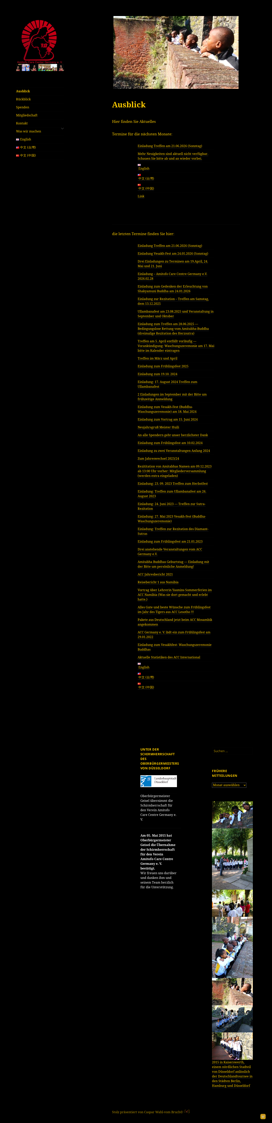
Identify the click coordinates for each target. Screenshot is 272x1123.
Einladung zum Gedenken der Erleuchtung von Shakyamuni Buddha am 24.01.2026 (173, 288)
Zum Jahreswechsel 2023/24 (158, 458)
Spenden (22, 107)
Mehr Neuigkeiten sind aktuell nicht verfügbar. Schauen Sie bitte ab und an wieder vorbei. (173, 156)
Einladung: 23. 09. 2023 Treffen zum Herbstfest (173, 483)
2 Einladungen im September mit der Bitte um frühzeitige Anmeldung (172, 396)
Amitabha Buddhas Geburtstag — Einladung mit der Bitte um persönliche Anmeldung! (173, 564)
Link (141, 196)
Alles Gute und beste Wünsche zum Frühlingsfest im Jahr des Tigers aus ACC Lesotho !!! (174, 609)
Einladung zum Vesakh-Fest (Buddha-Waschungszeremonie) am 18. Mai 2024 (167, 409)
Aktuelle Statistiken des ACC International (169, 657)
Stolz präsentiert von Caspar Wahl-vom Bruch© (148, 1112)
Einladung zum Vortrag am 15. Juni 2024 (168, 419)
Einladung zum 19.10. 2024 (157, 374)
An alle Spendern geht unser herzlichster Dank (173, 435)
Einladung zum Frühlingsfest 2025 (163, 366)
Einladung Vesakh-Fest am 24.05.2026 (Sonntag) (173, 253)
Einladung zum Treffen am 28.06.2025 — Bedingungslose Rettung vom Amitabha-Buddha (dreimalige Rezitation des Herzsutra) (173, 328)
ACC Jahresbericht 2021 (155, 574)
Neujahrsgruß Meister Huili (158, 427)
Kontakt (22, 123)
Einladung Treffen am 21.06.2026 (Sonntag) (170, 146)
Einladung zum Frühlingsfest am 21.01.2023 (170, 541)
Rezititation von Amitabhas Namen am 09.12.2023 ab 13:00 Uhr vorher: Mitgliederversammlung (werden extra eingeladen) (175, 471)
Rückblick (23, 99)
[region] (40, 67)
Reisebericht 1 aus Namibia (158, 582)
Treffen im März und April (157, 358)
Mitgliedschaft (27, 115)
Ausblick (23, 91)
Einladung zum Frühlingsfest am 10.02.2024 (170, 443)
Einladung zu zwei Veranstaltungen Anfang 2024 (174, 451)
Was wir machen (28, 131)
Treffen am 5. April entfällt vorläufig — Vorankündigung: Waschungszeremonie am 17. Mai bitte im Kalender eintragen (176, 346)
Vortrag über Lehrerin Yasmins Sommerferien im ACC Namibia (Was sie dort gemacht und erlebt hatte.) (175, 595)
